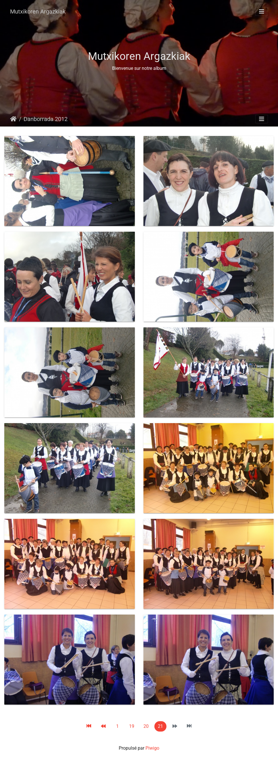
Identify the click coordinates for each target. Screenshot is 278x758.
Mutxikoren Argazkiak (38, 11)
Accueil (13, 119)
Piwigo (152, 748)
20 (146, 726)
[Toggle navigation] (261, 11)
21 (160, 726)
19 (131, 726)
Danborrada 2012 (46, 119)
